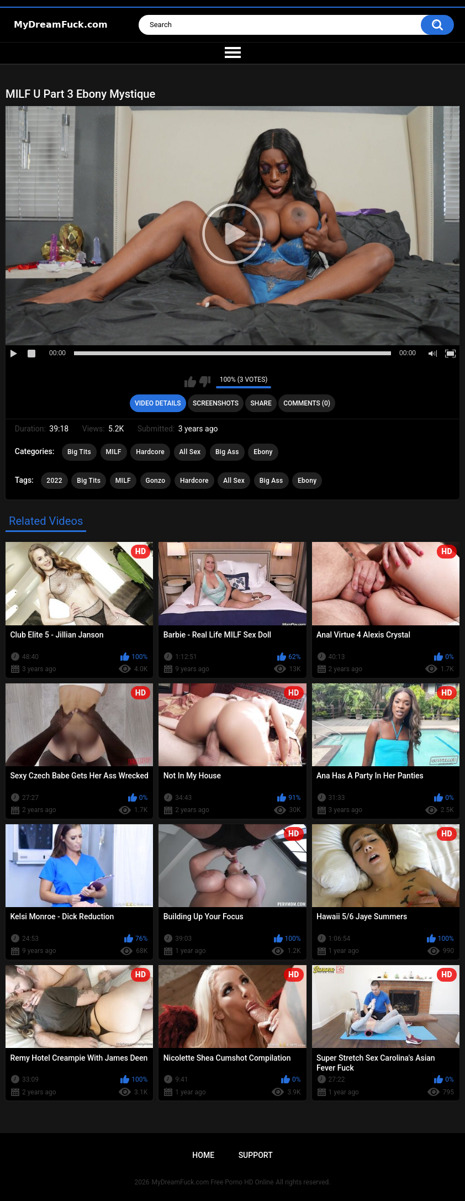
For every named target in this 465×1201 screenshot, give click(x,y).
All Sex (190, 452)
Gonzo (156, 480)
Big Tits (79, 452)
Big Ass (227, 452)
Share (261, 403)
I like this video (190, 381)
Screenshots (216, 403)
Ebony (262, 452)
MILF (113, 452)
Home (203, 1155)
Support (256, 1155)
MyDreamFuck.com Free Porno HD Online (213, 1182)
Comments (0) (306, 403)
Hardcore (150, 452)
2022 (54, 480)
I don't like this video (204, 381)
